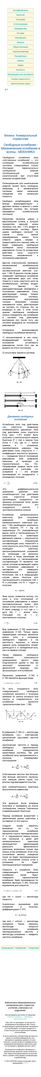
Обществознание (20, 47)
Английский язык (20, 10)
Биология (20, 15)
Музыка (20, 42)
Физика (20, 61)
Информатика (20, 29)
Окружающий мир (20, 51)
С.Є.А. (25, 1063)
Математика (20, 38)
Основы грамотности (20, 79)
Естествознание (21, 24)
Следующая (33, 948)
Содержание (20, 948)
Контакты (20, 70)
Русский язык (20, 56)
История (20, 33)
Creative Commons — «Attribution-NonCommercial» (20, 1018)
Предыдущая (7, 948)
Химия (20, 65)
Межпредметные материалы (20, 74)
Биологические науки (20, 84)
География (20, 19)
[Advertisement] (20, 111)
